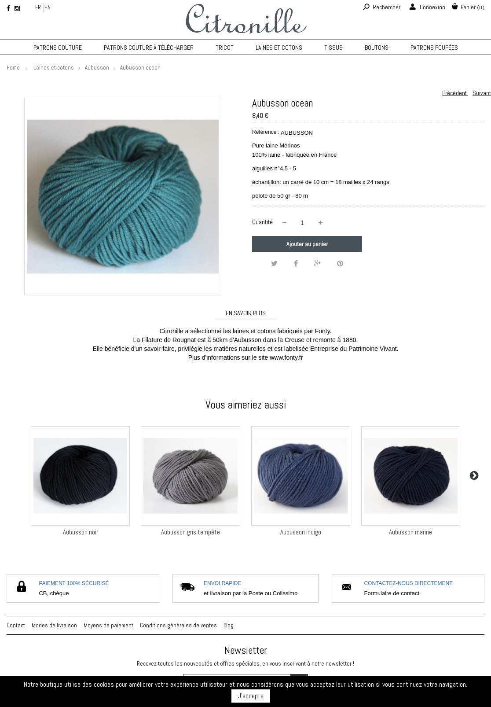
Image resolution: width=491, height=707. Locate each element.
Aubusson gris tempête (190, 532)
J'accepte (251, 696)
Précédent (455, 93)
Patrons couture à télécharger (149, 48)
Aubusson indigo (300, 532)
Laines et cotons (279, 48)
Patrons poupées (434, 48)
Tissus (333, 48)
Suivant (482, 93)
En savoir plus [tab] (246, 313)
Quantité (262, 222)
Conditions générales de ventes (178, 625)
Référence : (265, 132)
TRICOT (225, 48)
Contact (16, 625)
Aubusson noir (80, 532)
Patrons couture (57, 48)
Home (13, 67)
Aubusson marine (410, 532)
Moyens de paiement (108, 625)
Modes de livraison (54, 625)
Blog (229, 625)
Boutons (376, 48)
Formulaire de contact (391, 593)
